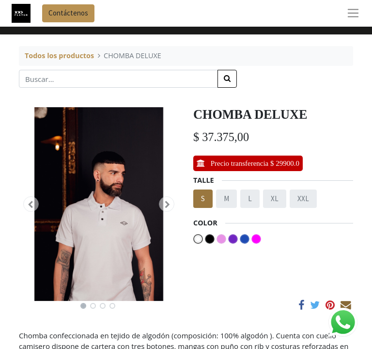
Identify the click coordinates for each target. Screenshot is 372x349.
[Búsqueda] (227, 79)
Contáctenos (68, 12)
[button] (31, 204)
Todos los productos (59, 55)
